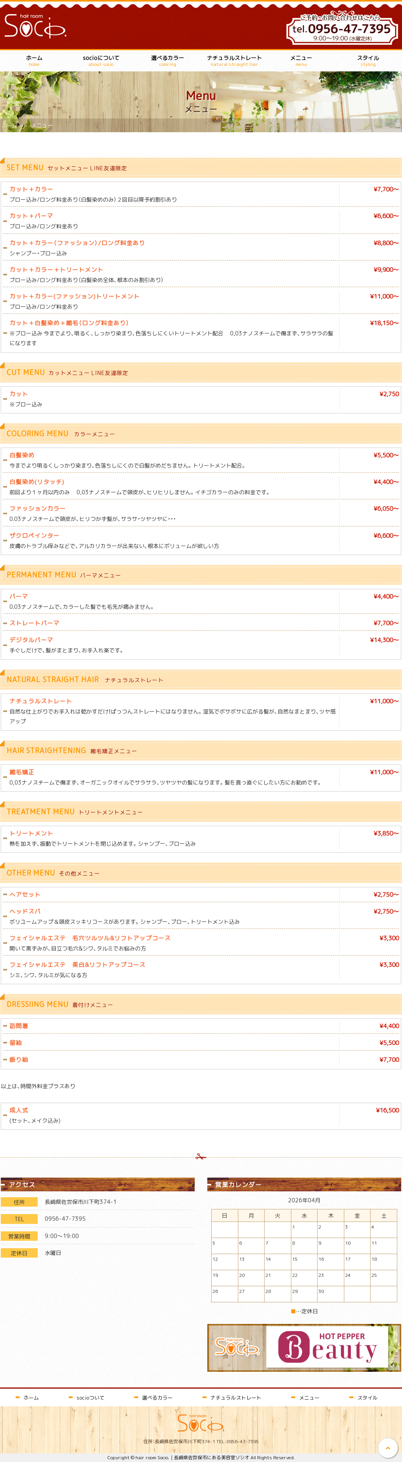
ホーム (34, 60)
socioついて (90, 1397)
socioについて (101, 60)
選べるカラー (167, 60)
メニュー (301, 60)
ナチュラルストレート (234, 60)
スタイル (367, 60)
